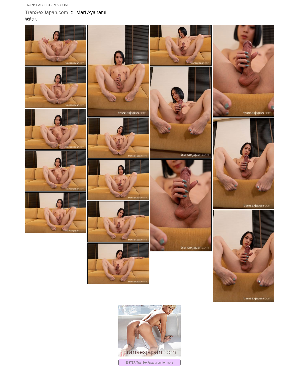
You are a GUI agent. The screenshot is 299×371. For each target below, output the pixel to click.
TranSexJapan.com (46, 12)
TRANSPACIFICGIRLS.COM (46, 5)
